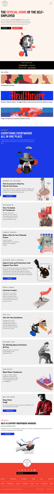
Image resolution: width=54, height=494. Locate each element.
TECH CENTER (24, 479)
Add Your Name (32, 67)
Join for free (27, 473)
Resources (25, 484)
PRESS (41, 479)
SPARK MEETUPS (10, 484)
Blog (37, 484)
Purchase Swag (9, 410)
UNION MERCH (13, 479)
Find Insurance (9, 196)
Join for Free (17, 28)
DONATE (33, 479)
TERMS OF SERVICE (40, 489)
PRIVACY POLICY (50, 489)
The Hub (32, 484)
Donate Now (7, 434)
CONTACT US (50, 479)
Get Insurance (44, 484)
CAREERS (2, 484)
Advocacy (18, 484)
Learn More (6, 28)
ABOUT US (3, 479)
